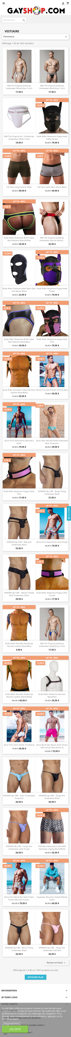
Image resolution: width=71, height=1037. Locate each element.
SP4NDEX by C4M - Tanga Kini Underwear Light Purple (19, 847)
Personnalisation (11, 1023)
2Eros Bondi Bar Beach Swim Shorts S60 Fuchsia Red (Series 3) (52, 746)
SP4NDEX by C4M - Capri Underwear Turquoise (19, 796)
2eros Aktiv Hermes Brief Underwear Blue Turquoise (52, 441)
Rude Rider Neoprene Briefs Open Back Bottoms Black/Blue (19, 340)
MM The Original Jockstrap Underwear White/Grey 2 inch (19, 87)
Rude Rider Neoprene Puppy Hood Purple (52, 289)
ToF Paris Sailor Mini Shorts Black (52, 187)
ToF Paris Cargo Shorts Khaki (19, 187)
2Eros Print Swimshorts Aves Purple (52, 542)
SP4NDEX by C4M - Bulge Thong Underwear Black (52, 492)
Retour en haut (56, 963)
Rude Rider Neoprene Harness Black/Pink (51, 695)
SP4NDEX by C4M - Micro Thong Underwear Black (19, 949)
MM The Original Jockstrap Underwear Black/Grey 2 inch (52, 87)
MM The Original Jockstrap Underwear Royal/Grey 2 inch (52, 644)
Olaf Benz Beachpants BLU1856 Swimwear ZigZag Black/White (52, 847)
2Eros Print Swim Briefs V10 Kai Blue (52, 390)
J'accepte (15, 1029)
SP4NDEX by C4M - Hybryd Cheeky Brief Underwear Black (19, 594)
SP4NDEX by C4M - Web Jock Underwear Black (19, 543)
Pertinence (35, 36)
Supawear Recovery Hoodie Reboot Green (52, 898)
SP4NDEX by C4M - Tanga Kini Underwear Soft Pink (52, 949)
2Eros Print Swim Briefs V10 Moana (19, 745)
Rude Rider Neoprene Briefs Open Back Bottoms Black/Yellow (19, 239)
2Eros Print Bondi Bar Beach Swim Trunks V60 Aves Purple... (19, 898)
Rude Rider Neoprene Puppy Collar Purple (51, 594)
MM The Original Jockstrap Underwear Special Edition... (52, 239)
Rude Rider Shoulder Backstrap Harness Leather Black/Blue (19, 644)
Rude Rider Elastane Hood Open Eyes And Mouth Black (19, 289)
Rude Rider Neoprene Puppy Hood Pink (52, 340)
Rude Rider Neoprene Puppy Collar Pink (19, 492)
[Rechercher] (14, 20)
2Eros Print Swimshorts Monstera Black (19, 441)
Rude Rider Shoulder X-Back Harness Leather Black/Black (19, 391)
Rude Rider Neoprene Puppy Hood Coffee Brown (52, 137)
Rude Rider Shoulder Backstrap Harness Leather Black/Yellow (19, 695)
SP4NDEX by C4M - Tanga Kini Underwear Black (52, 796)
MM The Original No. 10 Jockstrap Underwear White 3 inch (19, 137)
